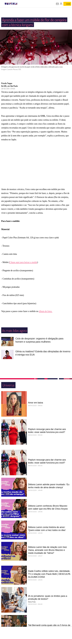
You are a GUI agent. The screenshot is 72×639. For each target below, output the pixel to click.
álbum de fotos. (45, 314)
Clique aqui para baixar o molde (23, 265)
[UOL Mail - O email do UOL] (57, 3)
